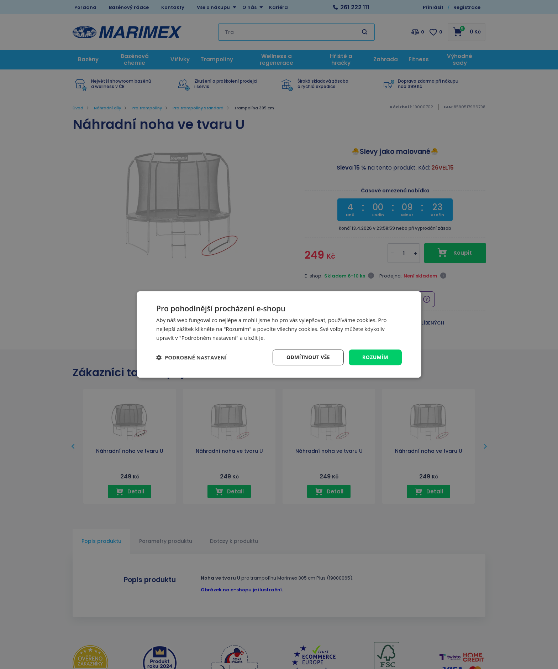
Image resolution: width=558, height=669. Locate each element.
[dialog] (279, 334)
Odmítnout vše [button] (308, 357)
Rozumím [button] (375, 357)
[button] (191, 357)
